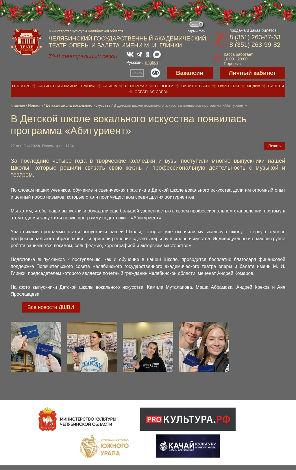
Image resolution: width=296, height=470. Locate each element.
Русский (133, 62)
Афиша (110, 86)
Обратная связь (152, 92)
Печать (274, 146)
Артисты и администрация (66, 86)
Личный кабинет (252, 73)
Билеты (276, 86)
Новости (164, 86)
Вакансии (190, 73)
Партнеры (228, 86)
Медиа (253, 86)
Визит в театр (195, 86)
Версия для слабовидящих (155, 72)
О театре (21, 86)
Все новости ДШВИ (50, 307)
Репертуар (136, 86)
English (151, 62)
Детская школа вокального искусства (78, 105)
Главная (18, 105)
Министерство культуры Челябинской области (86, 31)
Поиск (137, 73)
